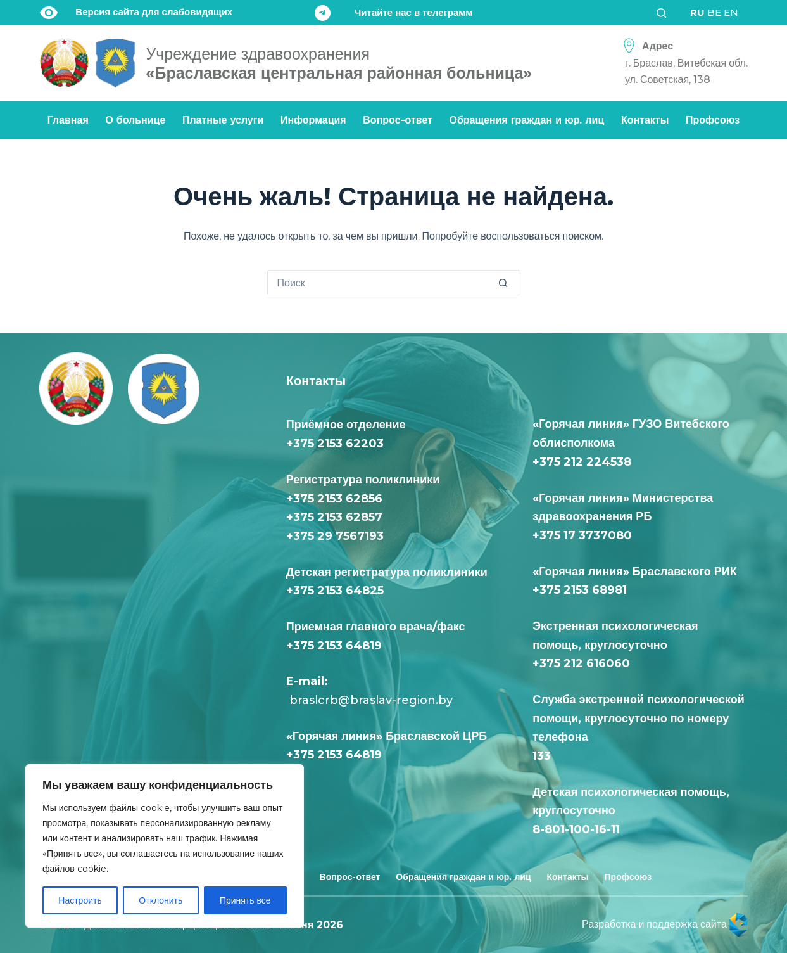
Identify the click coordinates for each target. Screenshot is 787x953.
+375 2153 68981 (579, 590)
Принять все (245, 900)
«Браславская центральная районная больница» (339, 63)
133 (544, 756)
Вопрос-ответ (397, 120)
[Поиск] (665, 13)
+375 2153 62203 (335, 444)
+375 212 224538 (581, 462)
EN (731, 12)
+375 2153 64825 (335, 591)
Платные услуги (222, 120)
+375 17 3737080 (582, 535)
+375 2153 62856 (334, 499)
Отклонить (160, 900)
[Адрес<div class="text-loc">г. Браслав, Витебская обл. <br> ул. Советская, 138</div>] (682, 63)
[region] (164, 846)
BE (714, 12)
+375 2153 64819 (334, 646)
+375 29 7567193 (335, 536)
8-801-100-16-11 (576, 829)
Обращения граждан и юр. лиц (527, 120)
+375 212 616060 (584, 663)
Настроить (79, 900)
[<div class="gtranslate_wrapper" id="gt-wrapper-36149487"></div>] (714, 12)
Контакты (645, 120)
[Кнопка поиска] (507, 282)
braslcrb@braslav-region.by (369, 700)
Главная (68, 120)
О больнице (135, 120)
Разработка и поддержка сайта (665, 924)
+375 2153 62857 (334, 517)
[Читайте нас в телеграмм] (394, 13)
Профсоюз (713, 120)
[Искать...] (381, 282)
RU (697, 12)
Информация (313, 120)
